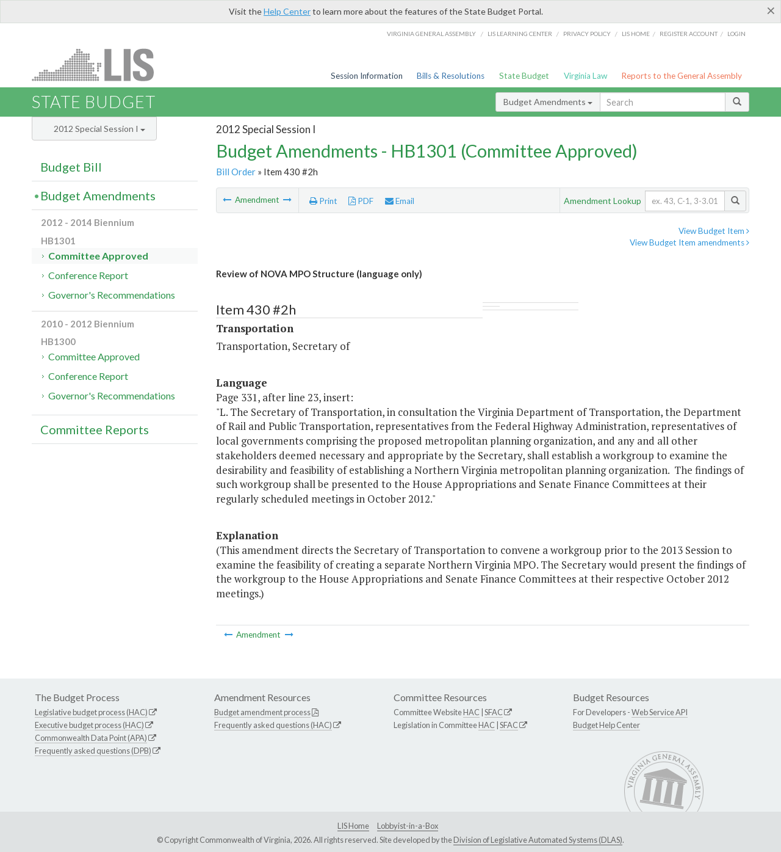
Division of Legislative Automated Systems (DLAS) (537, 840)
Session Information (367, 76)
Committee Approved (98, 255)
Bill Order (236, 171)
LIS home (636, 33)
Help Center (287, 11)
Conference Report (88, 275)
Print (323, 201)
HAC (471, 712)
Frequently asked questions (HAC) (273, 725)
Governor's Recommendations (111, 294)
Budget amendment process (262, 712)
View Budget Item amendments (689, 242)
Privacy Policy (587, 33)
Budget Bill (71, 166)
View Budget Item (713, 231)
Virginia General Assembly (431, 33)
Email (399, 201)
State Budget (524, 76)
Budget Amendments (547, 101)
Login (736, 33)
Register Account (689, 33)
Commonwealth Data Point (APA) (91, 738)
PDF (360, 201)
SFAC (493, 712)
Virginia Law (585, 76)
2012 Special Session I (99, 128)
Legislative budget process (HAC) (91, 712)
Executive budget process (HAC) (89, 725)
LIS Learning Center (520, 33)
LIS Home (353, 826)
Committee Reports (94, 429)
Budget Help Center (606, 725)
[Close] (771, 10)
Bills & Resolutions (450, 76)
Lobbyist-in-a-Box (407, 826)
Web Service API (660, 712)
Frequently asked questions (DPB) (93, 751)
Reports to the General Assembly (681, 76)
